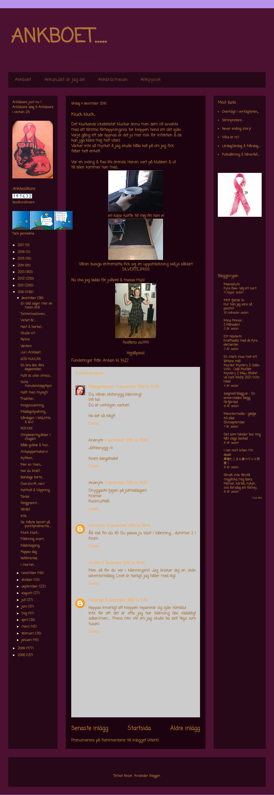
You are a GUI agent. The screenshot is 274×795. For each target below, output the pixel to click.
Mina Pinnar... (234, 320)
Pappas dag (29, 552)
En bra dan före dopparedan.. (32, 367)
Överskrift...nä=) (32, 484)
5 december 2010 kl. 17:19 (126, 600)
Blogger (154, 776)
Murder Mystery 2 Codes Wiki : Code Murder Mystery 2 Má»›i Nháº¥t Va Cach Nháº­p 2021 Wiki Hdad (241, 373)
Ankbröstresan (112, 80)
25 (27, 112)
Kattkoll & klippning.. (36, 490)
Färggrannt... (30, 503)
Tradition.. (28, 399)
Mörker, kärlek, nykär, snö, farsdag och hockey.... (240, 485)
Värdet (25, 509)
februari (28, 633)
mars (26, 626)
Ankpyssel (151, 80)
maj (24, 613)
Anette (94, 563)
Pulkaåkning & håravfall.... (241, 154)
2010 (21, 292)
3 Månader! (232, 324)
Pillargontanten (101, 387)
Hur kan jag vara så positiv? (238, 306)
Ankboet (23, 80)
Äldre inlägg (185, 728)
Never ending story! (236, 129)
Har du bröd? (30, 471)
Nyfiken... (27, 458)
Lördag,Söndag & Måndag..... (241, 146)
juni (24, 606)
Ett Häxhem (233, 336)
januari (27, 640)
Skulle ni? (28, 333)
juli (24, 600)
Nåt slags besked (236, 438)
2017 (21, 245)
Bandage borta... (32, 477)
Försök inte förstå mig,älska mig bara (238, 477)
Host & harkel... (32, 327)
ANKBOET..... (58, 37)
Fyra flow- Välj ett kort (240, 288)
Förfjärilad (231, 402)
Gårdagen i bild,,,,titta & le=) (35, 420)
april (25, 620)
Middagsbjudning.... (34, 411)
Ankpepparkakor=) (34, 452)
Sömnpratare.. (232, 120)
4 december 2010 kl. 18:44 (128, 526)
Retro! (25, 339)
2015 (21, 258)
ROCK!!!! (26, 428)
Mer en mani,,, (31, 464)
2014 (21, 265)
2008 (22, 655)
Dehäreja (96, 600)
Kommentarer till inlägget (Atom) (130, 740)
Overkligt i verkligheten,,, (240, 111)
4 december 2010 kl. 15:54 (126, 440)
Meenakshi (232, 284)
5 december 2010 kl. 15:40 (123, 563)
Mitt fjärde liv (234, 300)
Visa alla (257, 498)
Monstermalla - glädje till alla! (240, 416)
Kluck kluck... (30, 532)
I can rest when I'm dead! (238, 452)
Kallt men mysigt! (34, 392)
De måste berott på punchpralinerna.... (36, 524)
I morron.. (28, 565)
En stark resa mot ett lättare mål (240, 359)
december (29, 298)
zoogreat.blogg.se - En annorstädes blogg (239, 396)
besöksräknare (23, 202)
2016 (22, 252)
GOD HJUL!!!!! (31, 359)
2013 (21, 272)
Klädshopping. (30, 545)
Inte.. (24, 516)
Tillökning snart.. (33, 539)
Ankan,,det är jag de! (64, 80)
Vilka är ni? (230, 137)
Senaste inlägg (89, 728)
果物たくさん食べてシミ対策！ (242, 461)
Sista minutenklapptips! (36, 384)
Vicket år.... (28, 320)
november (29, 573)
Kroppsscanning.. (33, 405)
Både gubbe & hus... (35, 445)
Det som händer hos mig (242, 434)
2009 (22, 648)
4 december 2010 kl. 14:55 (137, 387)
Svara (93, 424)
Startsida (139, 728)
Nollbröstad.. (29, 558)
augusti (27, 593)
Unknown (97, 526)
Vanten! (26, 346)
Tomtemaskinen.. (33, 314)
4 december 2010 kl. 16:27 (126, 483)
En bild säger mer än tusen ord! (36, 305)
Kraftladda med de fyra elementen (240, 342)
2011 (21, 285)
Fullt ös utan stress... (36, 375)
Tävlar (25, 497)
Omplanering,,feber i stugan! (35, 437)
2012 (22, 278)
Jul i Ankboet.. (31, 352)
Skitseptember (234, 422)
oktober (27, 580)
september (30, 586)
